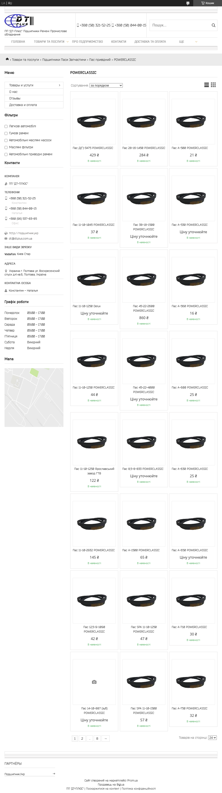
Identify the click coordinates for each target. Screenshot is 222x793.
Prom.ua (132, 780)
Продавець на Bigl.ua (111, 784)
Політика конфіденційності (139, 788)
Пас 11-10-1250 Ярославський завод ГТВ (94, 471)
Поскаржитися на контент (102, 788)
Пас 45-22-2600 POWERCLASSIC (143, 308)
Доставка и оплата (23, 105)
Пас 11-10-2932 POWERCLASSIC (94, 550)
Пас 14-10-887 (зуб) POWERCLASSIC (94, 711)
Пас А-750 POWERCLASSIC (190, 708)
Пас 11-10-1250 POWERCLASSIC (94, 387)
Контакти (118, 41)
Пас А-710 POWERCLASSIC (189, 627)
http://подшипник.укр (23, 233)
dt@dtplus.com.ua (20, 238)
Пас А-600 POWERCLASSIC (190, 387)
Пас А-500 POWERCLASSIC (190, 148)
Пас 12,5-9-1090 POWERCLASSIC (94, 629)
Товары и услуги (21, 85)
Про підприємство (87, 41)
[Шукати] (213, 25)
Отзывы (14, 98)
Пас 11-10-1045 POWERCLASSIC (94, 224)
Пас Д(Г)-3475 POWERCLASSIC (93, 148)
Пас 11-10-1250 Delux (87, 306)
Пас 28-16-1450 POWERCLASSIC (143, 148)
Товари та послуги (49, 41)
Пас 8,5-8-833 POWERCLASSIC (143, 469)
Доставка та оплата (150, 41)
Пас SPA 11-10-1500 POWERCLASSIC (144, 711)
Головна (18, 41)
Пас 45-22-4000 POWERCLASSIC (144, 390)
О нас (13, 92)
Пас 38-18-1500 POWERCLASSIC (143, 227)
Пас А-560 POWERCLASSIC (190, 306)
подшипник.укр (15, 774)
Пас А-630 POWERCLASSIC (190, 469)
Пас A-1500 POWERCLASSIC (141, 550)
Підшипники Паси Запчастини (64, 59)
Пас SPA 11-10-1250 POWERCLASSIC (144, 629)
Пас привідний (100, 59)
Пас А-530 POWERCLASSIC (190, 224)
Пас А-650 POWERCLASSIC (190, 550)
